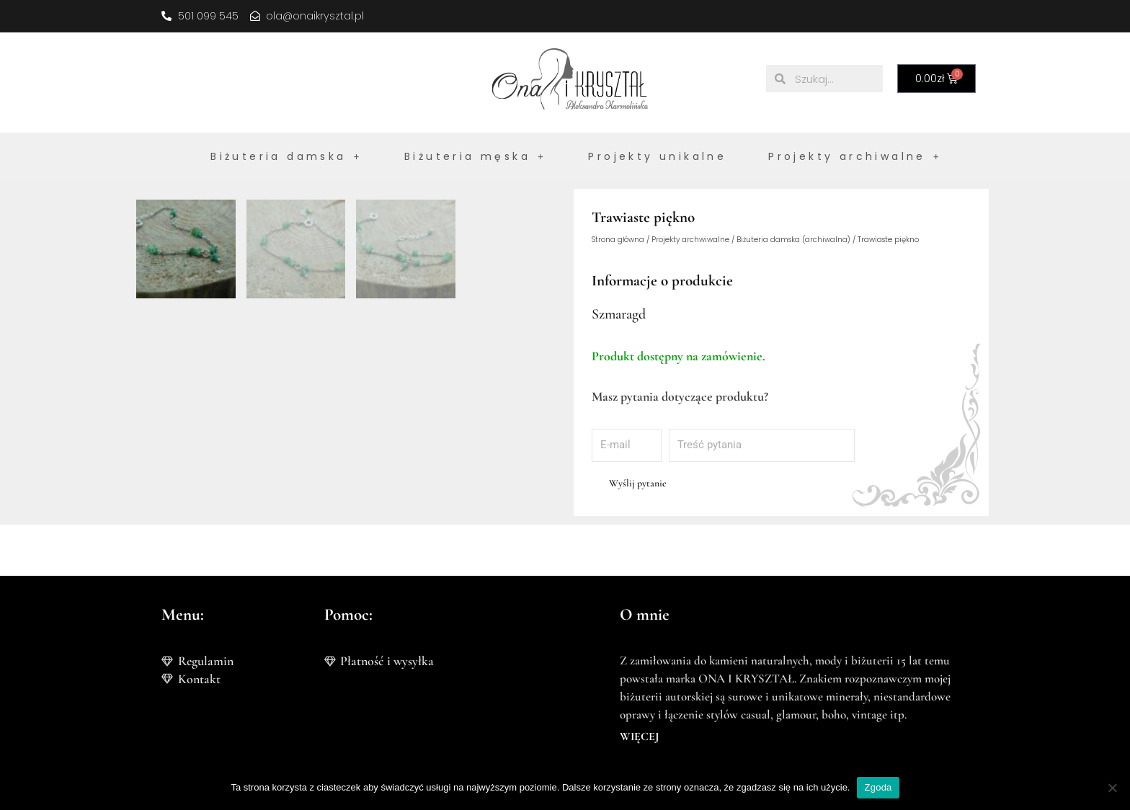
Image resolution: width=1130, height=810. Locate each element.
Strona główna (618, 240)
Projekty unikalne (657, 156)
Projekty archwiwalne (690, 240)
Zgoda (877, 787)
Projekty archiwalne (855, 156)
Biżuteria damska (286, 156)
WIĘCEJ (639, 736)
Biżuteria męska (475, 156)
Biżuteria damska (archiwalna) (793, 240)
